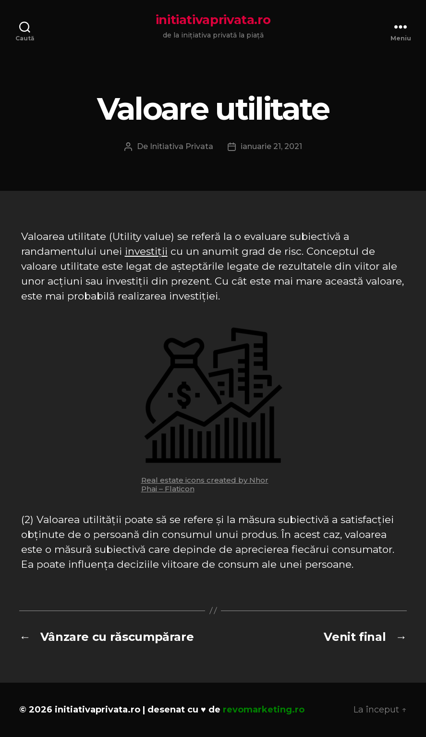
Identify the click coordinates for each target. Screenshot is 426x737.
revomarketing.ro (263, 709)
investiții (146, 251)
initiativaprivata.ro (213, 19)
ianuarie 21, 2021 (271, 146)
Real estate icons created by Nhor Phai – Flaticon (204, 484)
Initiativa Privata (181, 146)
